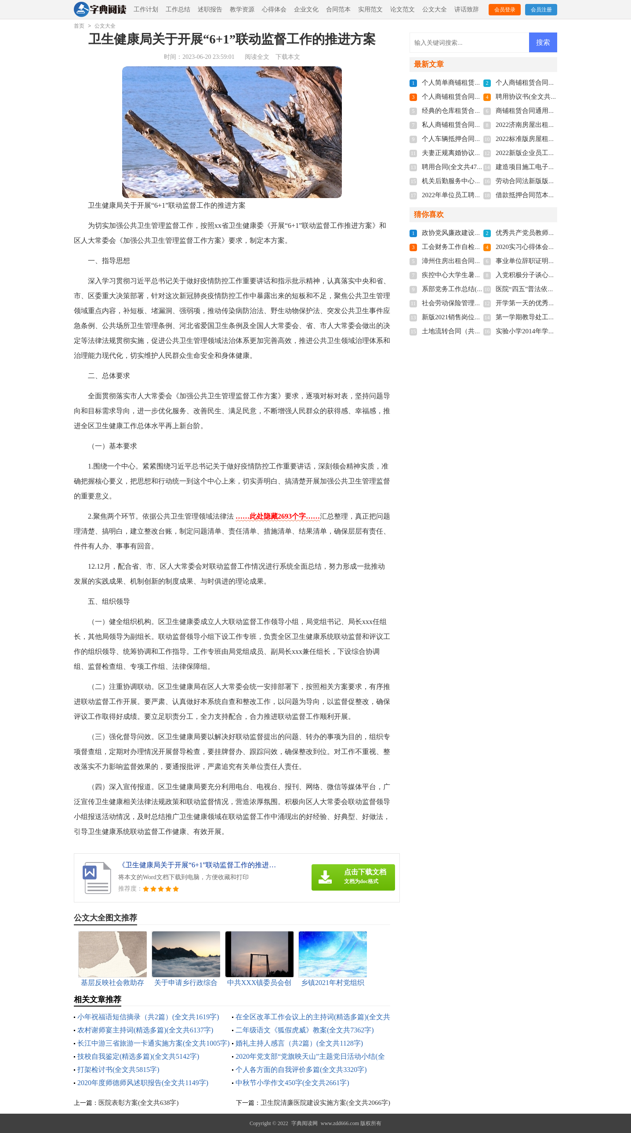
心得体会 (274, 9)
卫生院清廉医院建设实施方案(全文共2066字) (325, 1102)
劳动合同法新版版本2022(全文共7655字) (554, 180)
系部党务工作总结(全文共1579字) (470, 288)
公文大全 (434, 9)
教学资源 (242, 9)
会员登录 (504, 10)
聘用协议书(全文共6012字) (534, 96)
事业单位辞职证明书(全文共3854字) (547, 260)
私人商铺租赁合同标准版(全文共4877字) (480, 124)
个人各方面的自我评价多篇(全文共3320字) (301, 1069)
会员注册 (541, 10)
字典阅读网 (304, 1123)
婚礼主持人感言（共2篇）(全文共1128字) (299, 1043)
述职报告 (210, 9)
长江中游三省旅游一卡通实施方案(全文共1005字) (153, 1043)
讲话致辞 (466, 9)
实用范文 (370, 9)
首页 (79, 26)
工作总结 (178, 9)
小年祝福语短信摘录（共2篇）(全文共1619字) (148, 1017)
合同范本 (338, 9)
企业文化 (306, 9)
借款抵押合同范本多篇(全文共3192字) (551, 194)
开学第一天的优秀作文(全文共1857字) (551, 303)
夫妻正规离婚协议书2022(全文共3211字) (480, 152)
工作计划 (146, 9)
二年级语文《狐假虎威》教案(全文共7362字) (305, 1030)
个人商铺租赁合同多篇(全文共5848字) (477, 96)
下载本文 (288, 57)
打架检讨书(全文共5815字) (118, 1069)
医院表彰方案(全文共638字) (138, 1102)
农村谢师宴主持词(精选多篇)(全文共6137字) (145, 1030)
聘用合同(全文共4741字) (457, 166)
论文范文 (402, 9)
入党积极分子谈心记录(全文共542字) (549, 274)
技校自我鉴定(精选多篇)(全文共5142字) (138, 1056)
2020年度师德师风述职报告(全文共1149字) (142, 1082)
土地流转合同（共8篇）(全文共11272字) (480, 331)
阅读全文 (257, 57)
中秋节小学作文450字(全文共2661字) (292, 1082)
